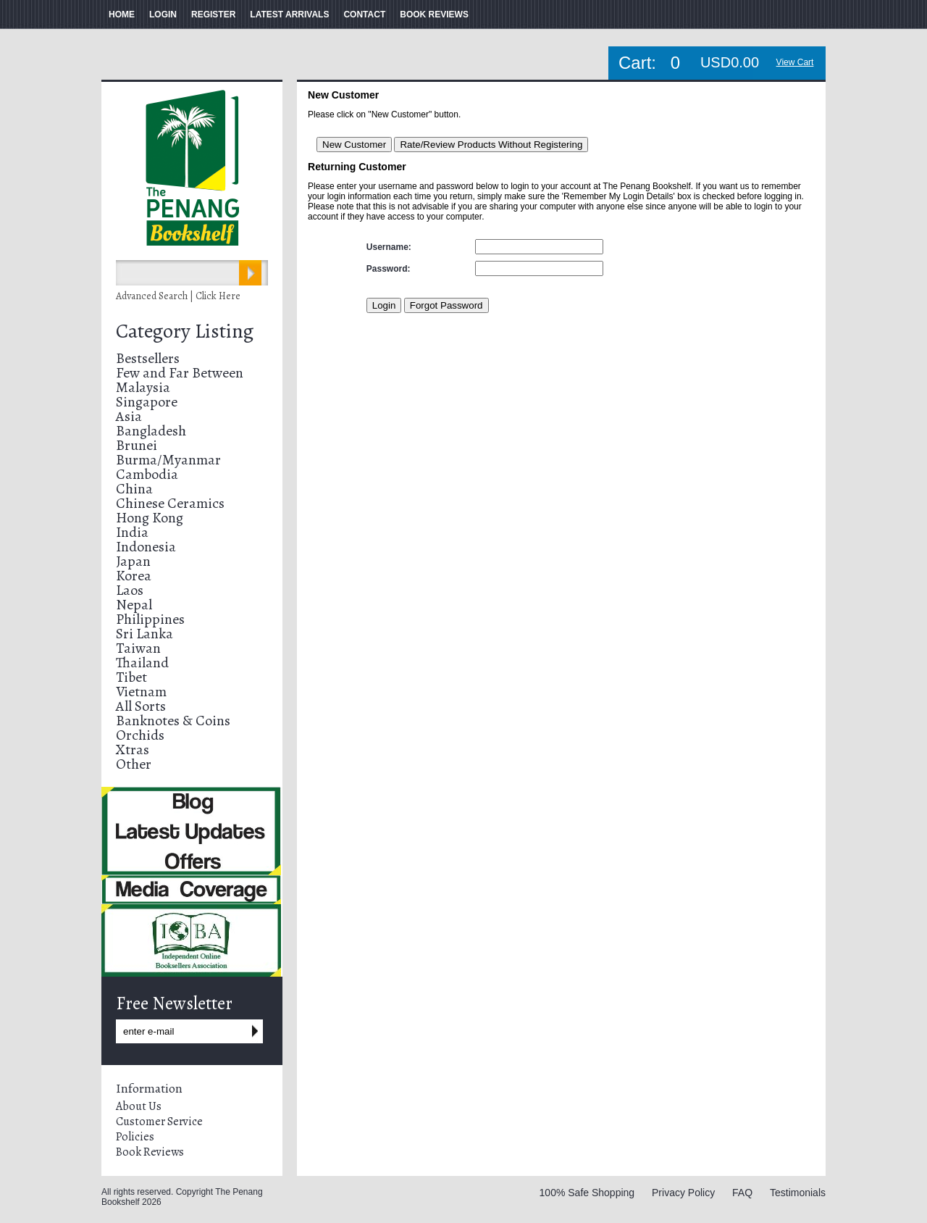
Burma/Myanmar (168, 459)
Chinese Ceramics (170, 503)
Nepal (134, 604)
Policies (135, 1137)
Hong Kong (149, 517)
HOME (122, 14)
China (134, 488)
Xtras (132, 749)
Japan (133, 561)
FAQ (742, 1192)
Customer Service (159, 1122)
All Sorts (141, 706)
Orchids (140, 735)
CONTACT (364, 14)
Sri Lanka (144, 633)
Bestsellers (148, 358)
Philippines (150, 619)
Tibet (131, 677)
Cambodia (147, 474)
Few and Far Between (179, 373)
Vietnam (141, 691)
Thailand (142, 662)
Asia (129, 416)
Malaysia (143, 387)
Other (133, 764)
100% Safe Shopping (587, 1192)
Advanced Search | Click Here (178, 296)
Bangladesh (151, 431)
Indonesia (146, 546)
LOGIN (163, 14)
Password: (388, 269)
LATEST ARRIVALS (289, 14)
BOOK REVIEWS (434, 14)
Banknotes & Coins (173, 720)
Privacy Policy (683, 1192)
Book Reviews (150, 1152)
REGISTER (213, 14)
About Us (139, 1106)
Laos (129, 590)
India (132, 532)
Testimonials (798, 1192)
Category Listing (184, 331)
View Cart (795, 62)
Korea (133, 575)
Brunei (136, 445)
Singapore (146, 402)
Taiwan (138, 648)
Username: (388, 247)
